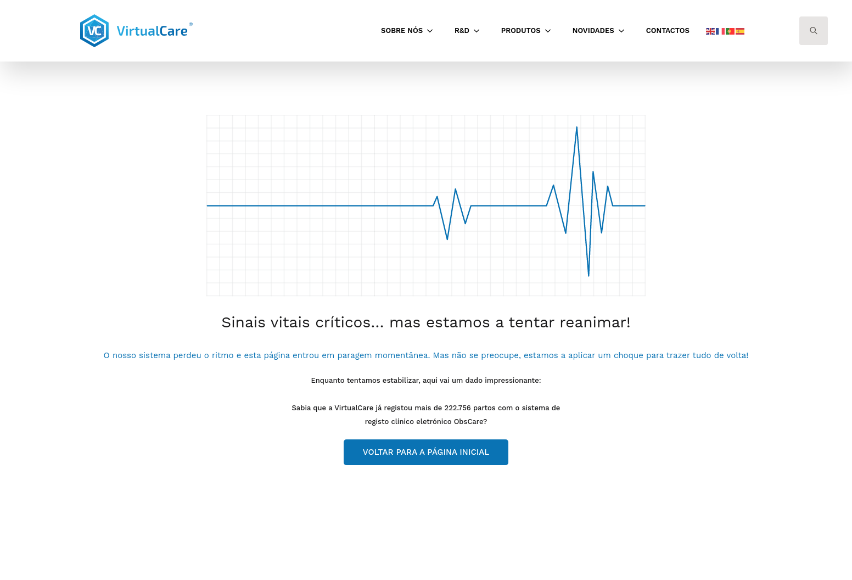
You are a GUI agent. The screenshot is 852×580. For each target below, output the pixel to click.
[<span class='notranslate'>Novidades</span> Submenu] (624, 30)
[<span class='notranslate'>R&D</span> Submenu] (479, 30)
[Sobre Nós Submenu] (433, 30)
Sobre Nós (402, 30)
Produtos (521, 30)
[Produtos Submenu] (551, 30)
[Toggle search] (813, 30)
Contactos (668, 30)
